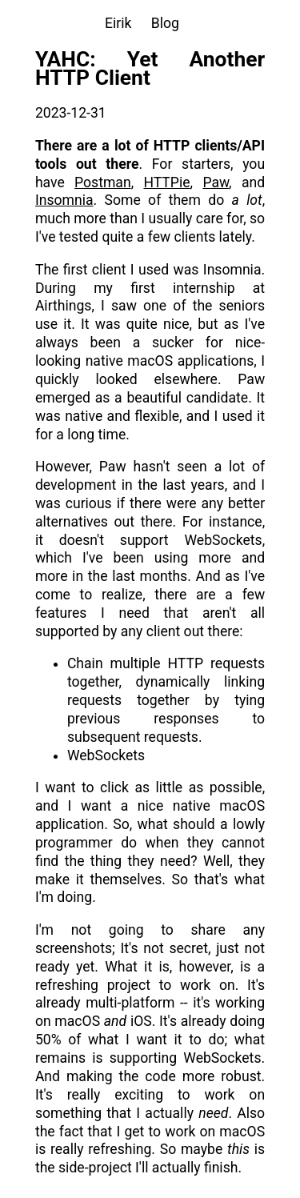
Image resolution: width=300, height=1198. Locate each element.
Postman (102, 182)
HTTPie (166, 182)
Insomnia (64, 200)
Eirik (118, 23)
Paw (215, 182)
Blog (165, 23)
